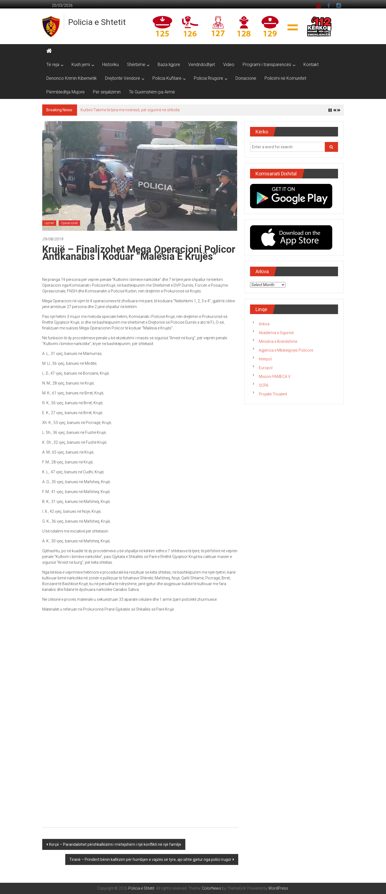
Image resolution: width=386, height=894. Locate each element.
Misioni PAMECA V (275, 376)
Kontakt (311, 64)
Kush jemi (81, 64)
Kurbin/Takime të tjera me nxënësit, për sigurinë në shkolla (130, 110)
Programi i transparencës (267, 64)
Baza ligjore (169, 64)
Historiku (110, 64)
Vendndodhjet (201, 64)
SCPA (263, 385)
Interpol (265, 359)
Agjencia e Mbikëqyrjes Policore (286, 350)
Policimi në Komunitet (285, 78)
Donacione (245, 78)
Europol (266, 368)
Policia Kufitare (166, 78)
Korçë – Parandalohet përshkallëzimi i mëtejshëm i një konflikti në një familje (115, 844)
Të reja (52, 64)
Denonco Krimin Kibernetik (71, 78)
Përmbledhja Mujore (65, 92)
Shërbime (136, 64)
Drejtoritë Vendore (122, 78)
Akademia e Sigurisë (276, 333)
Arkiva (264, 324)
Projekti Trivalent (273, 394)
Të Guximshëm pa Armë (152, 92)
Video (228, 64)
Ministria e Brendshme (278, 341)
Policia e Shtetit (97, 22)
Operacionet (69, 223)
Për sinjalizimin (107, 92)
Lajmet (49, 223)
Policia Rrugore (208, 78)
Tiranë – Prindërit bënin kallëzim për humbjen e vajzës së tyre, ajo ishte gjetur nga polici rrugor (150, 859)
